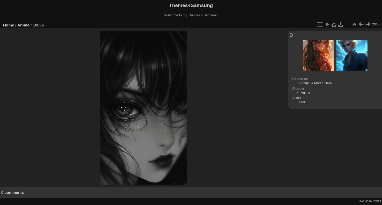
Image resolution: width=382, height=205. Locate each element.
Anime (23, 25)
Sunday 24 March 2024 (314, 83)
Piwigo (377, 200)
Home (8, 25)
